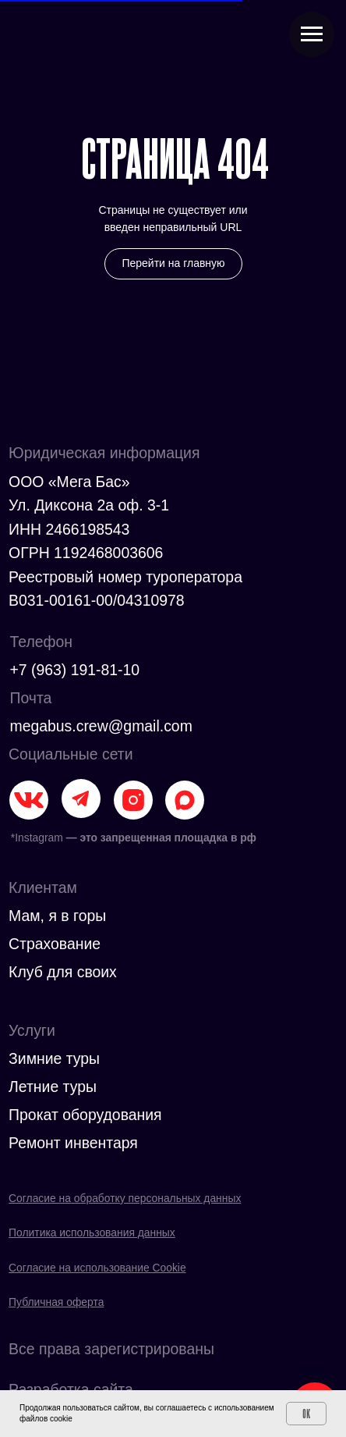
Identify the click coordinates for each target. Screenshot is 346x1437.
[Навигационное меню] (312, 34)
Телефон (40, 641)
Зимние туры (54, 1058)
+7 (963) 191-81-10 (74, 669)
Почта (30, 697)
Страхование (55, 943)
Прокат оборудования (85, 1114)
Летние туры (53, 1086)
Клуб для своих (63, 971)
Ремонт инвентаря (73, 1142)
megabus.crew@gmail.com (100, 726)
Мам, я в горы (57, 915)
